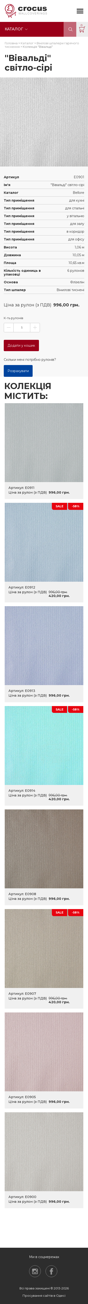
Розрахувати (18, 371)
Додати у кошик (21, 345)
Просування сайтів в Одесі (44, 1295)
